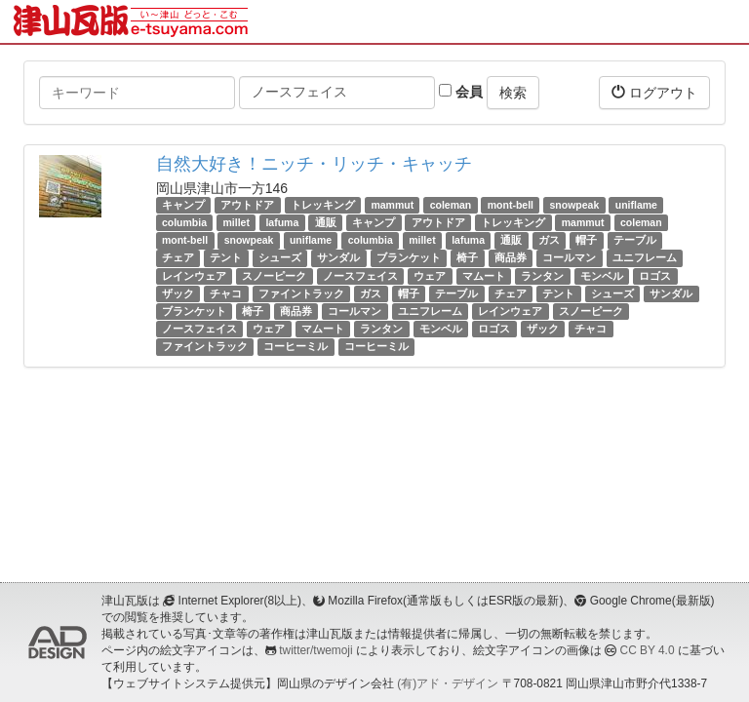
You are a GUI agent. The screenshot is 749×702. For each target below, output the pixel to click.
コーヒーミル (295, 346)
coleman (451, 205)
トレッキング (323, 205)
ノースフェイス (360, 276)
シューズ (279, 258)
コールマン (569, 258)
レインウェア (194, 276)
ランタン (542, 276)
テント (226, 258)
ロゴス (655, 276)
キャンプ (183, 205)
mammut (392, 205)
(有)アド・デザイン (447, 683)
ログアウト (654, 92)
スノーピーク (274, 276)
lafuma (281, 222)
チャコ (226, 293)
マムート (483, 276)
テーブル (634, 240)
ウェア (430, 276)
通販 (325, 222)
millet (236, 222)
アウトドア (247, 205)
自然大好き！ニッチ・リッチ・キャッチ (314, 164)
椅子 (467, 258)
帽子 (586, 240)
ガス (549, 240)
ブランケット (408, 258)
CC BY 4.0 (647, 650)
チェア (178, 258)
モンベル (601, 276)
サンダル (338, 258)
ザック (178, 293)
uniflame (636, 205)
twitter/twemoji (315, 650)
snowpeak (574, 205)
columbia (184, 222)
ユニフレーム (644, 258)
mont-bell (510, 205)
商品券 (510, 258)
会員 (461, 91)
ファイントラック (301, 293)
